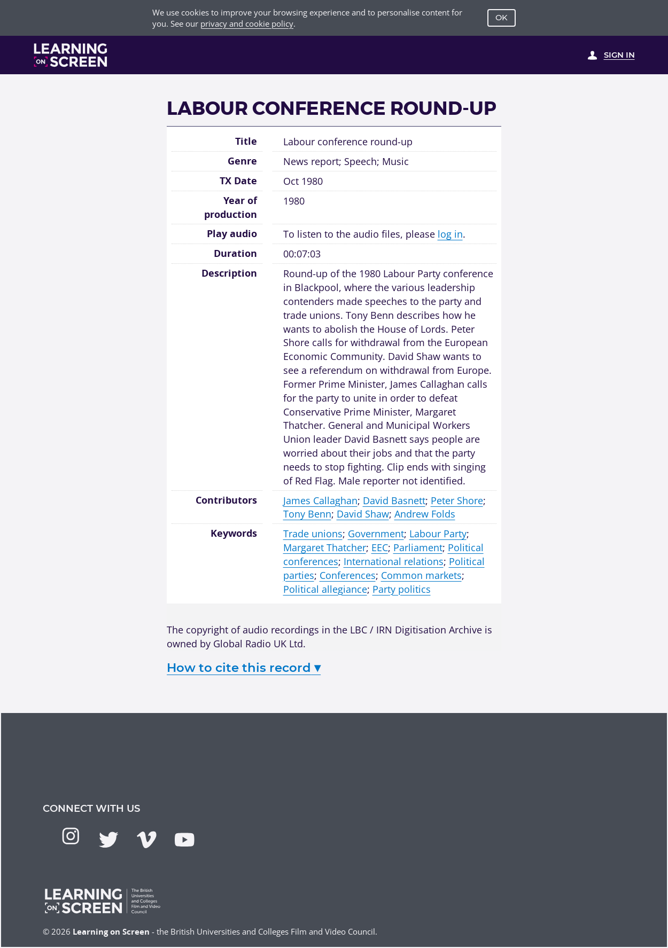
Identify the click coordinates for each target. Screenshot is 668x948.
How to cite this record (244, 667)
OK (501, 17)
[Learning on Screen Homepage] (71, 55)
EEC (379, 547)
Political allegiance (325, 589)
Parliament (417, 547)
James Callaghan (320, 500)
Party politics (401, 589)
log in (450, 233)
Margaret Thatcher (324, 547)
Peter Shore (457, 500)
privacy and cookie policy (246, 23)
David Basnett (394, 500)
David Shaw (363, 513)
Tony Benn (307, 513)
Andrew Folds (424, 513)
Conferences (348, 575)
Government (376, 533)
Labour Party (438, 533)
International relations (394, 561)
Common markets (421, 575)
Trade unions (313, 533)
